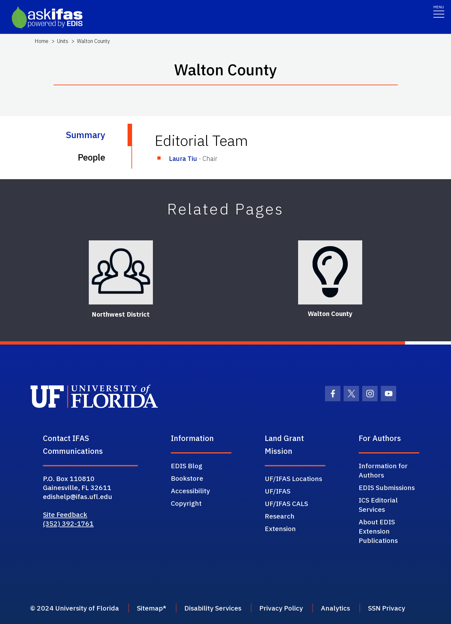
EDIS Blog (186, 465)
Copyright (186, 503)
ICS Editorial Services (378, 504)
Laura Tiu (183, 158)
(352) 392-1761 (68, 523)
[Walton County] (330, 272)
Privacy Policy (281, 607)
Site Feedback (65, 514)
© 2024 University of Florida (74, 607)
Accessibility (190, 490)
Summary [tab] (85, 135)
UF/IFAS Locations (293, 478)
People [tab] (91, 157)
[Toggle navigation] (438, 11)
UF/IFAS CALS (286, 503)
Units (62, 41)
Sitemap (150, 607)
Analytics (335, 607)
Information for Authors (383, 470)
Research (280, 516)
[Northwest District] (121, 272)
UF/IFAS (277, 491)
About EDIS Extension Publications (378, 531)
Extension (280, 528)
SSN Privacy (386, 607)
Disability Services (212, 607)
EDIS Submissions (387, 487)
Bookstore (187, 478)
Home (41, 41)
